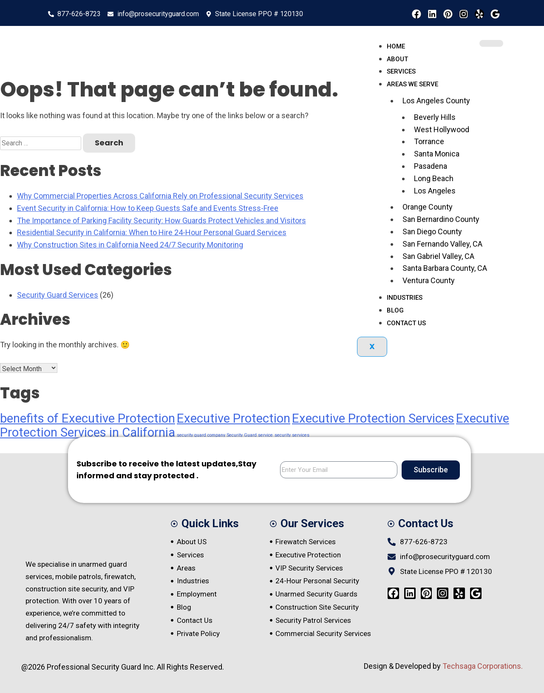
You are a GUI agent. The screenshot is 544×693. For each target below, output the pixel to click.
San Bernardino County (440, 219)
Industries (404, 297)
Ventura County (428, 280)
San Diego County (432, 231)
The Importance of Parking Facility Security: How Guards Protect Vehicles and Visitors (161, 220)
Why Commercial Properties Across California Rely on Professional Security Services (160, 195)
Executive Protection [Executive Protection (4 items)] (233, 418)
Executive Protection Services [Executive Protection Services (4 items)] (373, 418)
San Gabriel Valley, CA (438, 256)
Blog (395, 310)
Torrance (429, 141)
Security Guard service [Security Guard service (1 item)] (250, 435)
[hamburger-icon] (491, 43)
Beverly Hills (435, 117)
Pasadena (430, 166)
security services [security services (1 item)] (292, 435)
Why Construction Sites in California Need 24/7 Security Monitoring (130, 244)
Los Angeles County (436, 100)
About (397, 59)
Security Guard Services (57, 294)
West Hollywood (441, 129)
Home (396, 46)
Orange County (427, 206)
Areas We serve (412, 84)
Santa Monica (436, 153)
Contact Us (406, 323)
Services (401, 71)
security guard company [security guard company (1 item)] (201, 435)
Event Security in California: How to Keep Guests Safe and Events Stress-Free (147, 208)
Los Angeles (435, 190)
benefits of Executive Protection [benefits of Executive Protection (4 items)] (87, 418)
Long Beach (433, 178)
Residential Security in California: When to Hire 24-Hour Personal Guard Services (151, 232)
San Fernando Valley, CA (442, 243)
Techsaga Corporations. (482, 666)
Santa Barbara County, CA (444, 268)
